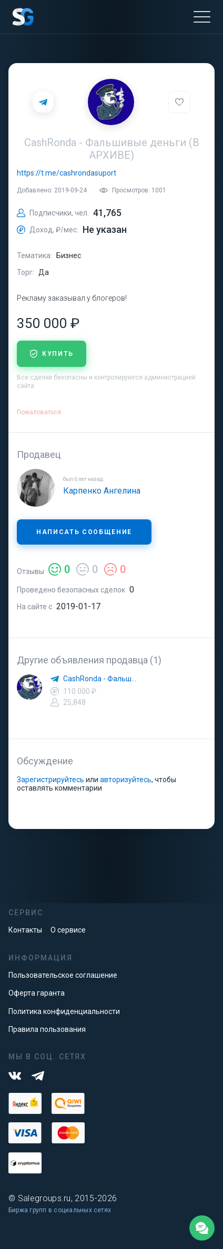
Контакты (25, 930)
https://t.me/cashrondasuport (66, 173)
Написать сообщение (84, 532)
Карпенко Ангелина (101, 491)
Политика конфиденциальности (64, 1011)
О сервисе (68, 930)
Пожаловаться (39, 412)
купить (51, 354)
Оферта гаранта (36, 993)
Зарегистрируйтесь (50, 779)
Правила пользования (47, 1029)
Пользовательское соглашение (62, 975)
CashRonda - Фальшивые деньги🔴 (101, 678)
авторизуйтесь (125, 779)
